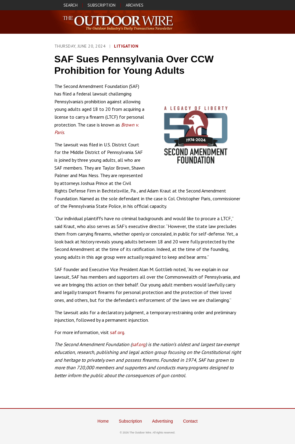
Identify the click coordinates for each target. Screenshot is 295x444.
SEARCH (70, 5)
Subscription (130, 421)
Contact (190, 421)
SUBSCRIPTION (101, 5)
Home (103, 421)
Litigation (126, 46)
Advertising (162, 421)
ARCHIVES (134, 5)
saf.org (117, 332)
